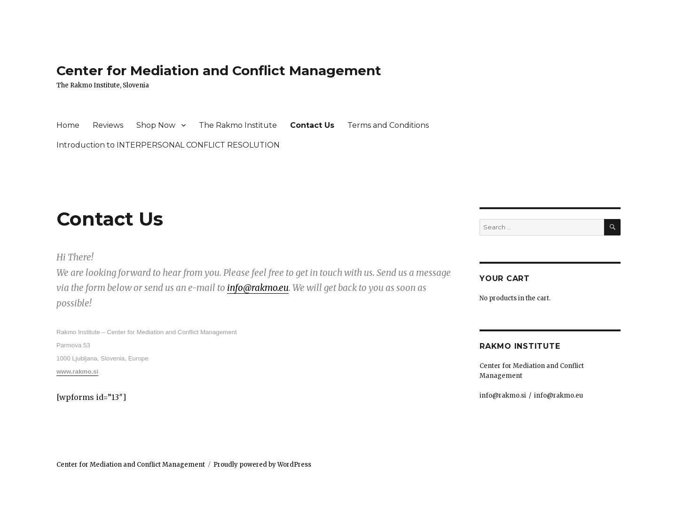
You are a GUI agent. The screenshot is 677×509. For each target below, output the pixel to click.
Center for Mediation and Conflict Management (218, 70)
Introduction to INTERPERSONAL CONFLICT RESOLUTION (168, 145)
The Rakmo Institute (238, 125)
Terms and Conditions (388, 125)
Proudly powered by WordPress (262, 465)
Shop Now (155, 125)
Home (67, 125)
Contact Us (312, 125)
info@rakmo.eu (258, 287)
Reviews (108, 125)
